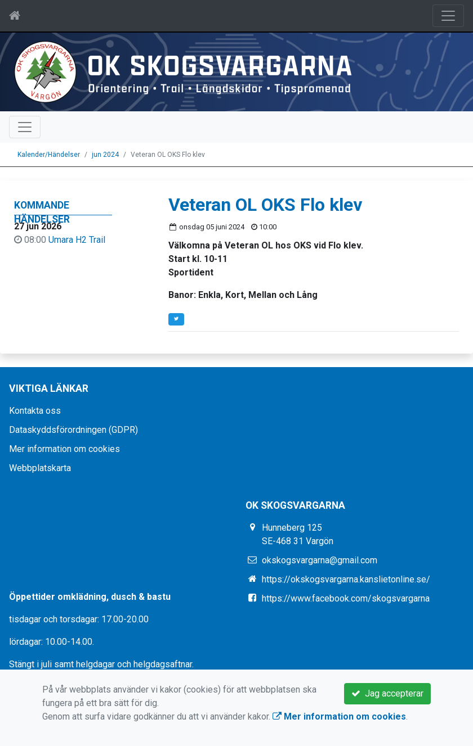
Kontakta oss (35, 410)
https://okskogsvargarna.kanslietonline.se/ (346, 579)
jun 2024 (105, 155)
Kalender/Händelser (48, 155)
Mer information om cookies (64, 449)
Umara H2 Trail (76, 239)
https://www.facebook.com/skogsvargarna (346, 598)
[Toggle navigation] (448, 15)
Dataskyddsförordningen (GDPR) (73, 429)
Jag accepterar (387, 693)
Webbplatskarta (40, 468)
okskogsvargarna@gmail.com (319, 560)
